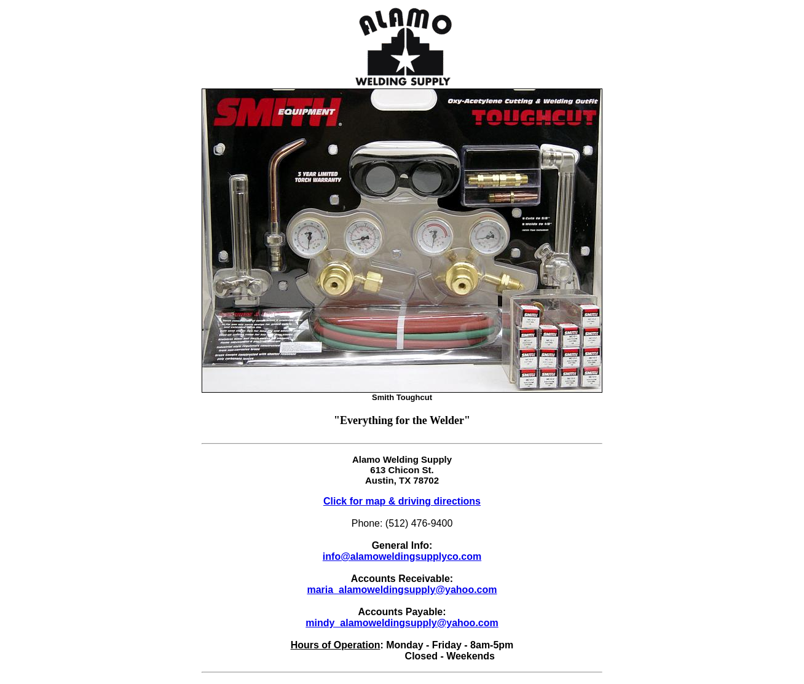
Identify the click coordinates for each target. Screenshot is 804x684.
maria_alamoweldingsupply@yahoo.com (402, 589)
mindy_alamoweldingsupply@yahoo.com (401, 623)
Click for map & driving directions (402, 501)
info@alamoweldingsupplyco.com (402, 556)
